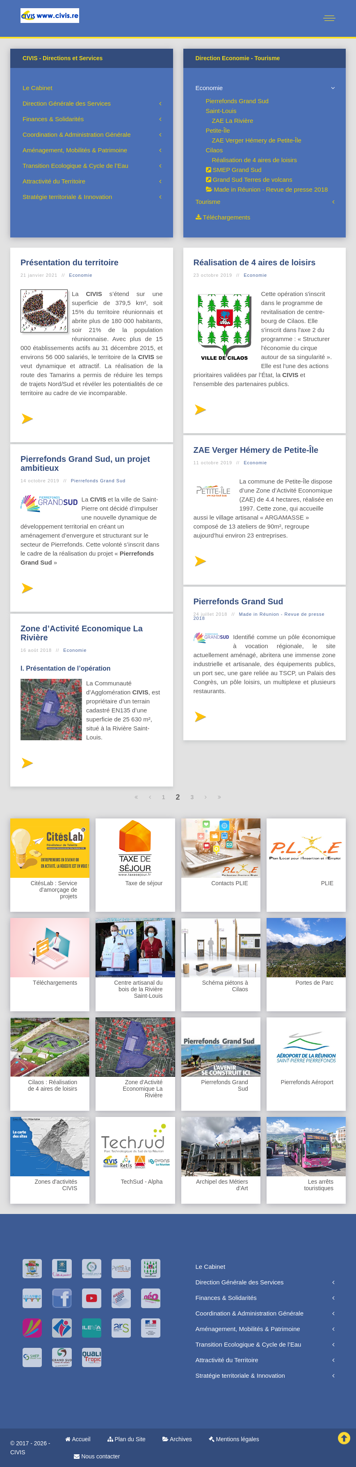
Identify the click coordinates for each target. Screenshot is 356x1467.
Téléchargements (223, 217)
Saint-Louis (221, 110)
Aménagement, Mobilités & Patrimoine (75, 150)
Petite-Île (218, 130)
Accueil (77, 1439)
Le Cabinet (37, 87)
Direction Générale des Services (67, 103)
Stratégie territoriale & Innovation (67, 196)
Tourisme (208, 201)
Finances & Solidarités (53, 118)
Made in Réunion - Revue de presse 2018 (267, 189)
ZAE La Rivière (232, 120)
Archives (177, 1439)
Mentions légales (234, 1439)
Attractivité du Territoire (54, 181)
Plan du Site (126, 1439)
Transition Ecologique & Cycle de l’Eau (75, 165)
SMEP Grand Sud (234, 169)
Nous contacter (97, 1456)
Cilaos (214, 150)
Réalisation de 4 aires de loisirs (254, 159)
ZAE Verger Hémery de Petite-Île (256, 140)
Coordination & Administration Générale (76, 134)
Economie (209, 87)
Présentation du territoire (70, 262)
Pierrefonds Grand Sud (237, 100)
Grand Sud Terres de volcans (249, 179)
